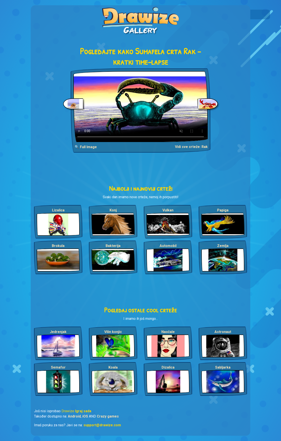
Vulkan (167, 210)
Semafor (58, 367)
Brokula (58, 246)
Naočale (168, 332)
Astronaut (222, 332)
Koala (113, 367)
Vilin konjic (113, 332)
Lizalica (58, 210)
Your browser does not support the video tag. (140, 106)
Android (74, 416)
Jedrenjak (58, 332)
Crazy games (108, 416)
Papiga (223, 210)
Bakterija (113, 246)
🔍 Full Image (86, 147)
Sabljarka (223, 367)
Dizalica (168, 367)
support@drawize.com (102, 425)
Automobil (168, 246)
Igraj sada (83, 411)
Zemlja (223, 246)
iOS (85, 416)
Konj (113, 210)
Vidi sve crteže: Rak (191, 147)
